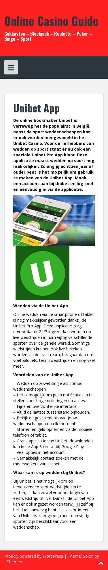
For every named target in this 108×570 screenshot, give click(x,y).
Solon (88, 556)
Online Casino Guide (51, 20)
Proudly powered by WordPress (33, 556)
